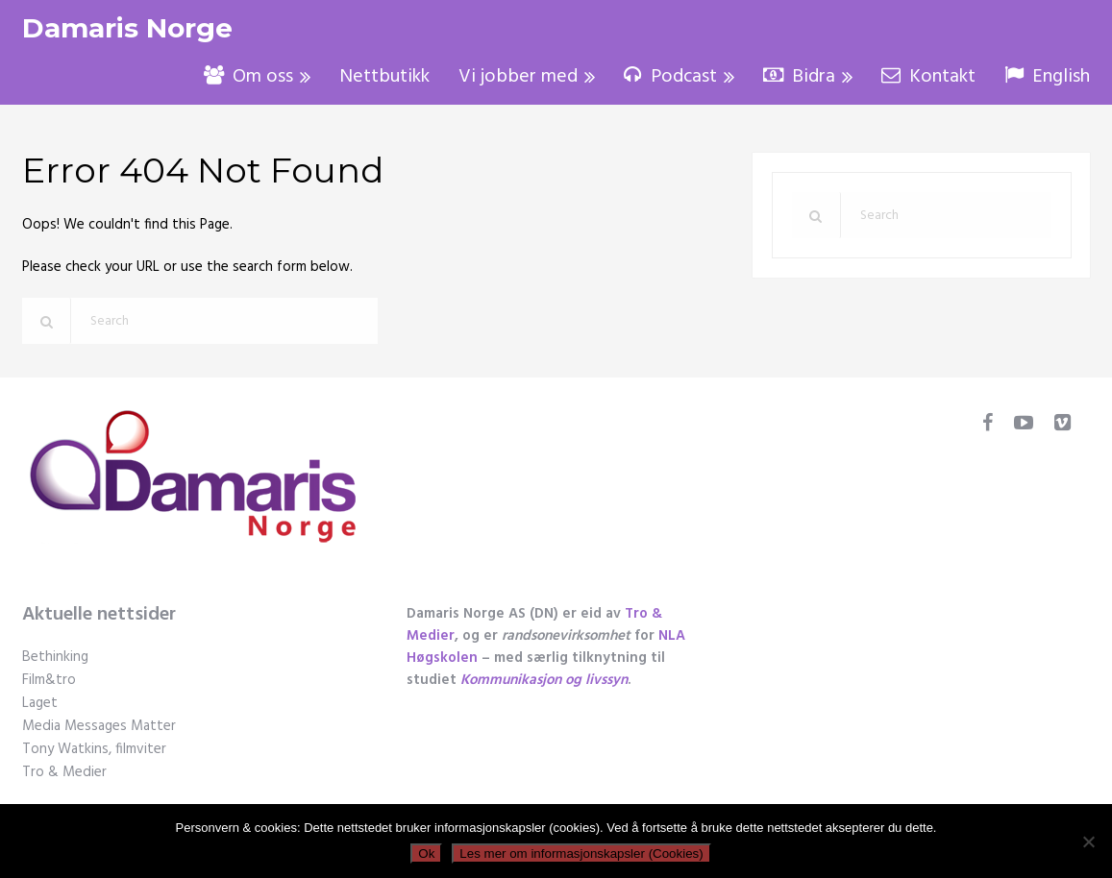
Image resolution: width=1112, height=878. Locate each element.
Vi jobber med (518, 76)
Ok (426, 853)
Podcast (670, 76)
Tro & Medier (64, 772)
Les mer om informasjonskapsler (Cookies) (581, 853)
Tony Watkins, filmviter (94, 749)
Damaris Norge (127, 28)
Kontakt (928, 76)
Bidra (799, 76)
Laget (40, 703)
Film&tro (49, 680)
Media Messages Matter (99, 726)
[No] (1088, 841)
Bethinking (55, 657)
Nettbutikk (384, 76)
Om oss (248, 76)
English (1047, 76)
